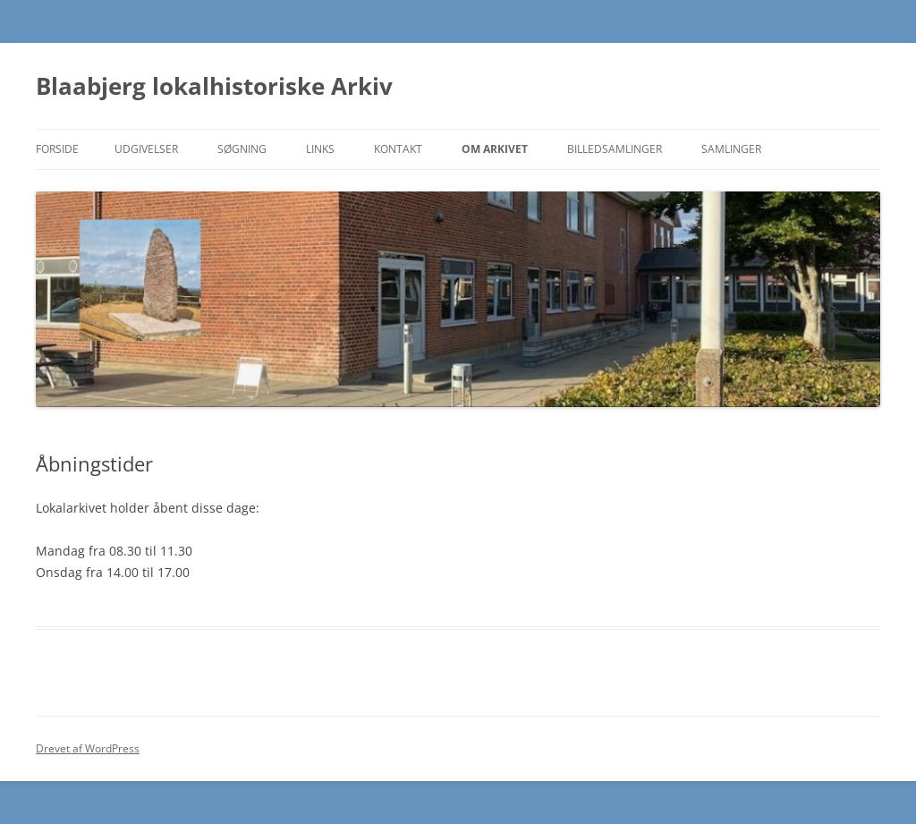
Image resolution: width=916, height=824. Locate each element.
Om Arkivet (495, 149)
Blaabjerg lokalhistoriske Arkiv (214, 86)
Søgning (242, 149)
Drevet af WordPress (88, 748)
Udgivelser (146, 149)
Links (320, 149)
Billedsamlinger (614, 149)
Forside (57, 149)
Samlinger (731, 149)
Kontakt (398, 149)
